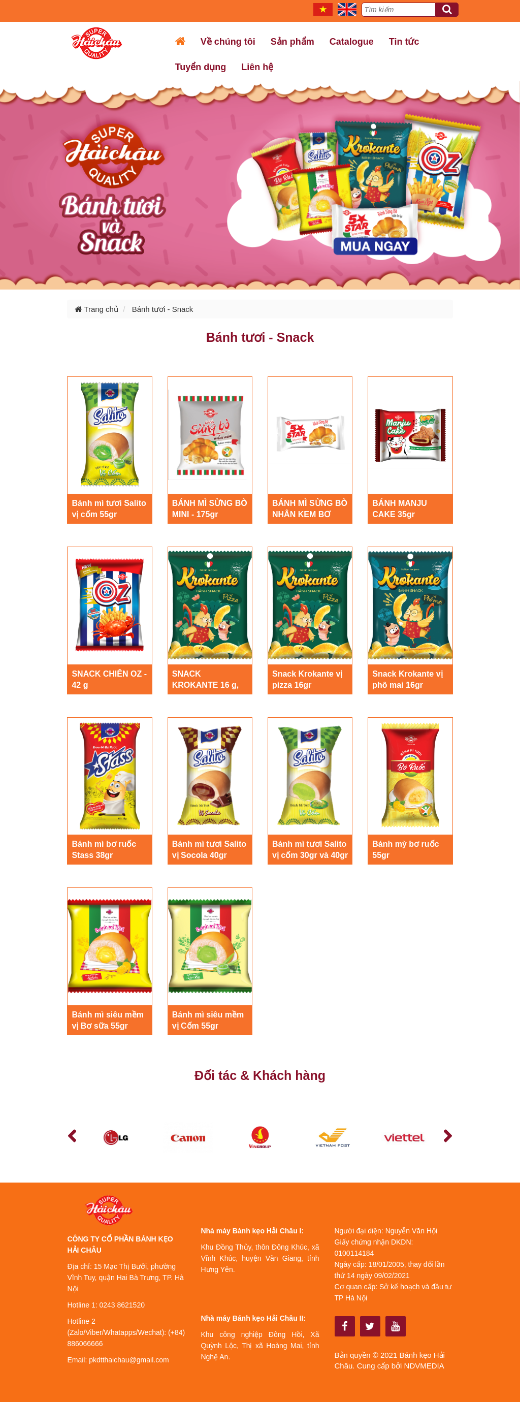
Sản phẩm (292, 42)
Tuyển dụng (200, 67)
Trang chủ (96, 309)
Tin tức (404, 42)
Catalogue (352, 42)
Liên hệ (257, 67)
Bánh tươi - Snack (162, 309)
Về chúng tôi (228, 42)
